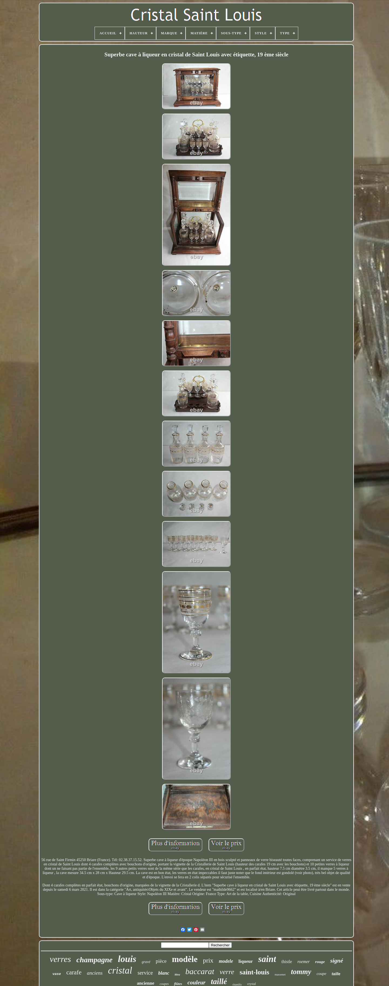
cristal (120, 970)
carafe (73, 972)
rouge (320, 962)
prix (208, 960)
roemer (303, 961)
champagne (94, 960)
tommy (301, 972)
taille (336, 974)
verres (60, 959)
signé (336, 960)
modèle (185, 959)
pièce (161, 961)
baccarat (199, 971)
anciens (95, 973)
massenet (280, 974)
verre (227, 972)
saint (267, 959)
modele (226, 961)
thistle (286, 961)
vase (56, 974)
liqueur (246, 961)
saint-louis (254, 972)
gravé (146, 962)
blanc (163, 973)
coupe (321, 973)
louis (127, 959)
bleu (177, 974)
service (145, 973)
